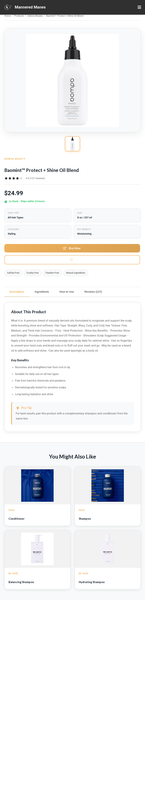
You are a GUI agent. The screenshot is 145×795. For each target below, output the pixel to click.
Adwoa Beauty (34, 15)
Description (17, 291)
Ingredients (42, 291)
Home (7, 15)
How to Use (66, 291)
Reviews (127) (93, 291)
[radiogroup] (13, 178)
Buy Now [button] (72, 248)
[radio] (6, 178)
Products (19, 15)
